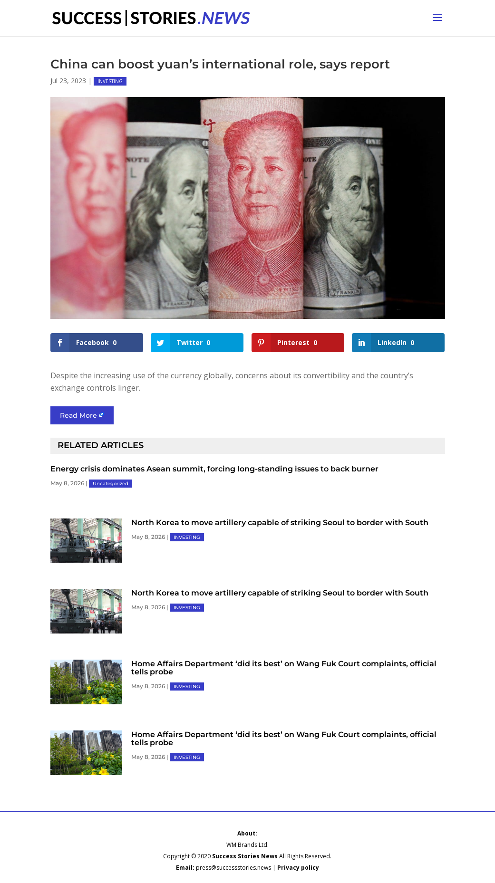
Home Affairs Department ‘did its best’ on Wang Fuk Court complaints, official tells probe (284, 667)
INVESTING (110, 81)
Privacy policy (298, 868)
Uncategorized (110, 483)
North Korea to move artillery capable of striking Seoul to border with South (279, 522)
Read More (78, 415)
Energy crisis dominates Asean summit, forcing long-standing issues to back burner (214, 468)
